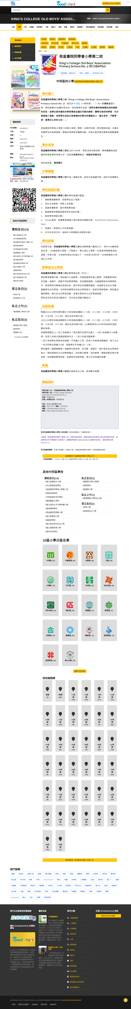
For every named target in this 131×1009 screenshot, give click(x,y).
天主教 (59, 885)
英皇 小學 (88, 459)
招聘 (116, 27)
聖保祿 (113, 874)
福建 (87, 874)
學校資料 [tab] (17, 40)
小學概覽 (71, 923)
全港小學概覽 (59, 450)
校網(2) (47, 692)
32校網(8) (73, 719)
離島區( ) (89, 631)
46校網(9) (86, 744)
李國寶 (73, 891)
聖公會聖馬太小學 (53, 481)
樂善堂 (82, 891)
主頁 (13, 27)
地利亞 (50, 885)
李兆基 (13, 891)
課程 (65, 27)
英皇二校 (64, 459)
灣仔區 (52, 39)
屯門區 (61, 47)
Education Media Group (71, 1000)
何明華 (98, 891)
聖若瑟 (68, 885)
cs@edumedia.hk (83, 440)
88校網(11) (47, 819)
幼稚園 (31, 27)
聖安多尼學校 (51, 531)
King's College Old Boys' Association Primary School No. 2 (57, 394)
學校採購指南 (90, 27)
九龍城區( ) (70, 556)
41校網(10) (47, 744)
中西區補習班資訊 (99, 450)
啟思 (57, 874)
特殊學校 (39, 27)
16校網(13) (112, 694)
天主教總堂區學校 (53, 485)
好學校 (74, 880)
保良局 (95, 874)
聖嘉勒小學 (88, 489)
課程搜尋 (71, 944)
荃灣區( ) (89, 606)
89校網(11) (60, 819)
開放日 (53, 27)
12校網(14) (86, 694)
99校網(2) (60, 844)
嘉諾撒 (41, 885)
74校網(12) (60, 794)
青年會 (100, 880)
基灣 (39, 874)
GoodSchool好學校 (21, 337)
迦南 (90, 891)
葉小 (31, 897)
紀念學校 (38, 891)
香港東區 (62, 39)
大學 (46, 27)
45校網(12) (73, 744)
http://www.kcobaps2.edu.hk (57, 411)
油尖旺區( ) (109, 581)
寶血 (58, 880)
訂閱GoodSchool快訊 (111, 3)
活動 (59, 27)
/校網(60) (60, 692)
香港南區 (72, 39)
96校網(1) (99, 819)
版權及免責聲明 (23, 1004)
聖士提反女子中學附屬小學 (56, 504)
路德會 (114, 885)
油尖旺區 (44, 43)
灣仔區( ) (70, 606)
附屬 (65, 880)
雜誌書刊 (80, 27)
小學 (25, 27)
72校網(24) (112, 769)
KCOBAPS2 (24, 128)
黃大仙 (97, 885)
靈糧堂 (79, 874)
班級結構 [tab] (16, 52)
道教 (30, 880)
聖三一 (109, 880)
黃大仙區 (75, 43)
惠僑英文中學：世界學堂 (55, 948)
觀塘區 (84, 43)
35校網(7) (99, 719)
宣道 (92, 880)
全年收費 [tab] (16, 58)
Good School (48, 880)
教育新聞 (47, 897)
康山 (24, 897)
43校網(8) (60, 744)
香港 (105, 885)
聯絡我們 (53, 1004)
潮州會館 (48, 874)
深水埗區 (55, 43)
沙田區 (93, 47)
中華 (37, 880)
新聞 (38, 897)
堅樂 (106, 891)
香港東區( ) (50, 656)
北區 (77, 47)
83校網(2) (99, 794)
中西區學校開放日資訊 (83, 450)
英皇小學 (95, 459)
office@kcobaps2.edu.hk (56, 408)
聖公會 (13, 880)
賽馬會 (65, 891)
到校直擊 (109, 27)
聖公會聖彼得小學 (53, 527)
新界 (46, 891)
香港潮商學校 (51, 508)
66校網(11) (73, 769)
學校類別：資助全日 (68, 73)
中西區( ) (50, 556)
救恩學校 (87, 485)
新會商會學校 (51, 493)
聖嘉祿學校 (50, 520)
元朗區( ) (89, 556)
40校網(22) (112, 719)
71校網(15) (99, 769)
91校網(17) (73, 819)
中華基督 (23, 885)
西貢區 (102, 47)
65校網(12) (60, 769)
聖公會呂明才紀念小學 (55, 524)
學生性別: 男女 (98, 73)
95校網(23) (86, 819)
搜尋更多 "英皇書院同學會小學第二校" (79, 456)
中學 (19, 27)
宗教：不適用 (84, 73)
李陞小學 (87, 507)
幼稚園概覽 (72, 918)
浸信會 (104, 874)
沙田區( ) (89, 581)
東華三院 (30, 874)
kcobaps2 (57, 459)
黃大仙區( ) (70, 656)
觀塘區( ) (70, 631)
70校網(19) (86, 769)
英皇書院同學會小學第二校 (63, 390)
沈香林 (21, 874)
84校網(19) (112, 794)
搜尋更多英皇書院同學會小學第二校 (88, 81)
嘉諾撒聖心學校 (52, 501)
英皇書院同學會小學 (54, 512)
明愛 (71, 874)
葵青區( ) (109, 606)
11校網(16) (73, 694)
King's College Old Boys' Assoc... (106, 18)
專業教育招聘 (73, 977)
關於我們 (44, 1004)
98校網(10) (47, 844)
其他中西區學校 (53, 472)
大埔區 (85, 47)
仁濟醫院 (83, 880)
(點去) (22, 149)
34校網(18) (86, 719)
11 (94, 103)
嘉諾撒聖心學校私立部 (92, 498)
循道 (117, 880)
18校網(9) (47, 719)
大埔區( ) (50, 581)
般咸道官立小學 (89, 511)
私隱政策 (34, 1004)
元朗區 (69, 47)
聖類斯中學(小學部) (91, 481)
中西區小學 (69, 450)
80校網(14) (73, 794)
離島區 (111, 47)
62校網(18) (112, 744)
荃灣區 (52, 47)
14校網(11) (99, 694)
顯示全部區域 (79, 671)
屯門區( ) (70, 581)
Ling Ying (15, 897)
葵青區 (43, 47)
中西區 (43, 39)
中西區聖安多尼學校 (54, 497)
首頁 (88, 18)
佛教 (64, 874)
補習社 (72, 27)
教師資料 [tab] (16, 46)
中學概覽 (71, 928)
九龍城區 (65, 43)
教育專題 (101, 27)
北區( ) (109, 556)
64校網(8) (47, 769)
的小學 (65, 81)
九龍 (21, 891)
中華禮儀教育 (53, 917)
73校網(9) (47, 794)
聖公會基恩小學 (52, 516)
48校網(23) (99, 744)
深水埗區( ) (50, 606)
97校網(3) (112, 819)
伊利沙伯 (78, 885)
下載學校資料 (85, 432)
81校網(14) (86, 794)
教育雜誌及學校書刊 (75, 982)
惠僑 (13, 874)
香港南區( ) (109, 631)
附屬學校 (88, 885)
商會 (29, 891)
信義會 (13, 885)
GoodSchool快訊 (108, 916)
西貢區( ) (50, 631)
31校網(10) (60, 719)
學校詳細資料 (74, 432)
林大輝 (22, 880)
